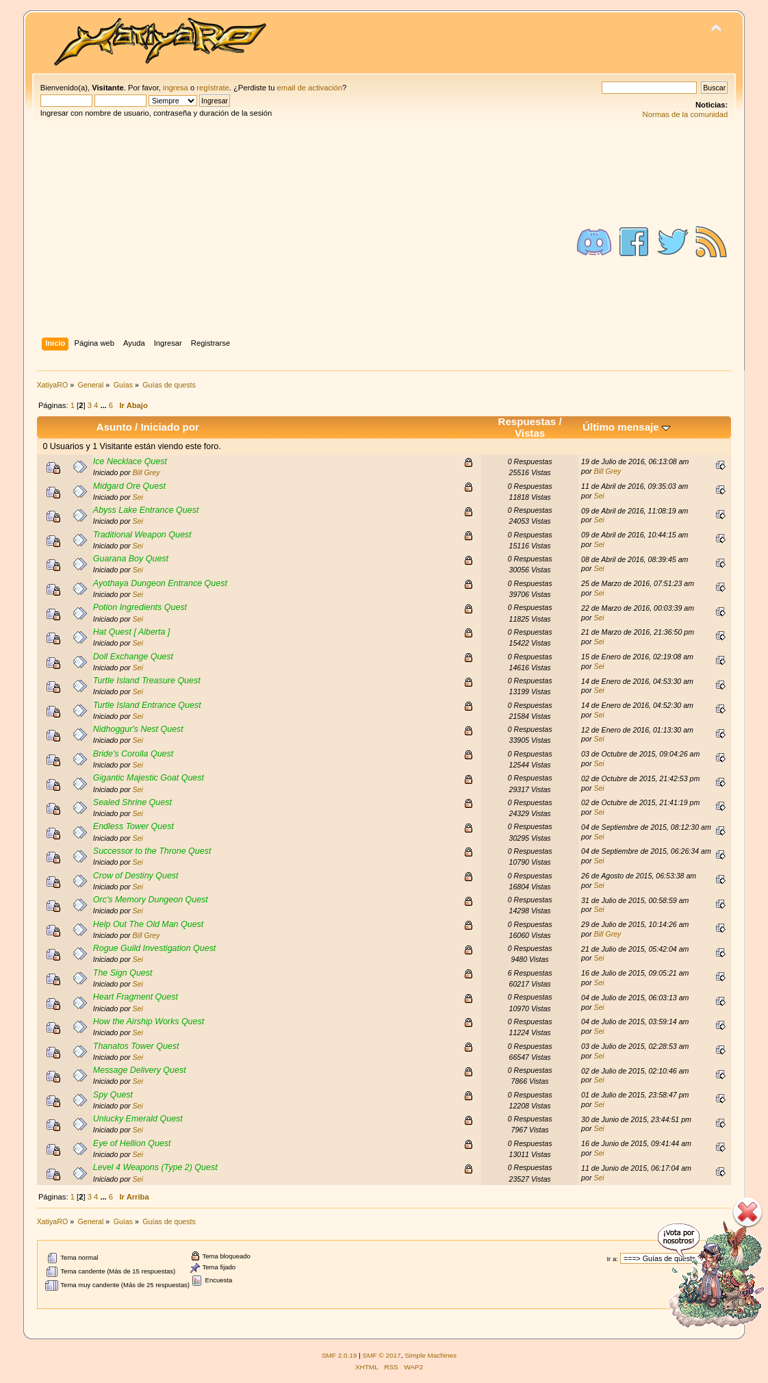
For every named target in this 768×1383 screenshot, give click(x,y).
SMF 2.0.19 (339, 1355)
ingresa (175, 88)
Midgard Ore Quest (129, 486)
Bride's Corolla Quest (133, 754)
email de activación (309, 88)
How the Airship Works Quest (148, 1021)
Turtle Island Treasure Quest (147, 680)
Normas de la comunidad (685, 114)
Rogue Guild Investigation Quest (154, 948)
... (104, 405)
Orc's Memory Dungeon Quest (150, 899)
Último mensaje (626, 427)
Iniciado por (169, 427)
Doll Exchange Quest (133, 656)
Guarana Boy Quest (130, 558)
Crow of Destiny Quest (136, 875)
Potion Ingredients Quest (140, 607)
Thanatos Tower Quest (136, 1046)
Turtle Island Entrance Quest (147, 705)
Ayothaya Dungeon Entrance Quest (160, 583)
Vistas (530, 433)
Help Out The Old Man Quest (148, 924)
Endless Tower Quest (133, 826)
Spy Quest (113, 1095)
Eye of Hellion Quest (132, 1143)
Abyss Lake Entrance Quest (146, 510)
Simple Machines (431, 1355)
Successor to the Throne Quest (152, 851)
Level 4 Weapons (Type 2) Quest (155, 1167)
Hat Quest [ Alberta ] (131, 632)
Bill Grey (146, 472)
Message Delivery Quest (139, 1070)
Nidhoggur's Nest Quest (138, 729)
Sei (138, 497)
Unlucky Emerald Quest (138, 1119)
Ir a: (611, 1259)
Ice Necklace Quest (130, 461)
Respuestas (527, 421)
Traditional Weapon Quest (142, 535)
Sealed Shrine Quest (132, 802)
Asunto (114, 427)
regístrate (212, 88)
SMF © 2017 (382, 1355)
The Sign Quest (123, 973)
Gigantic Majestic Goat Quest (148, 778)
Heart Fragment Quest (135, 997)
